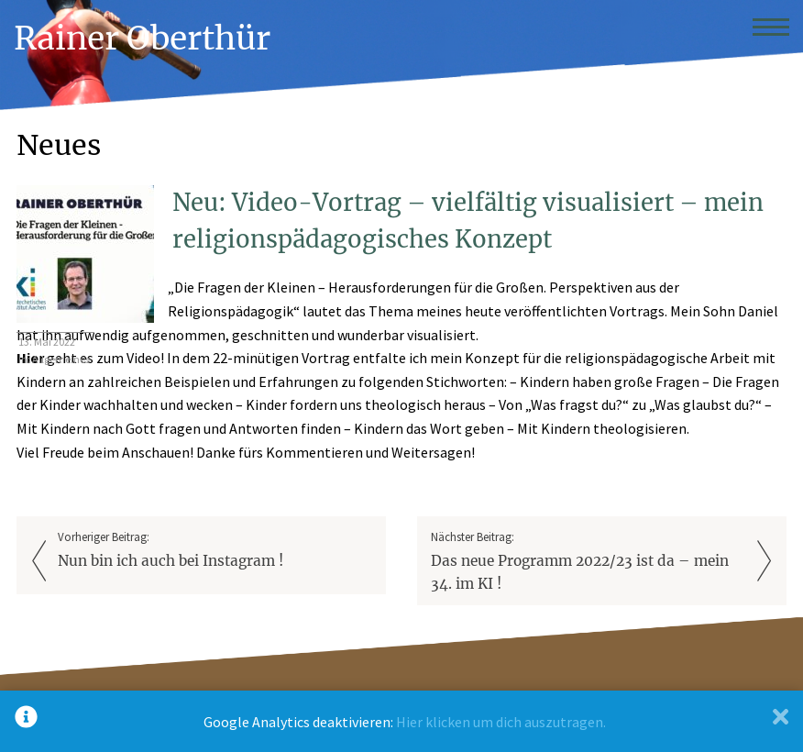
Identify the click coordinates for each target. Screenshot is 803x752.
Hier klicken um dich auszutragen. (501, 722)
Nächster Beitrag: (588, 562)
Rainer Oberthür (142, 38)
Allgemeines (61, 359)
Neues (58, 144)
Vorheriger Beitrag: (215, 550)
